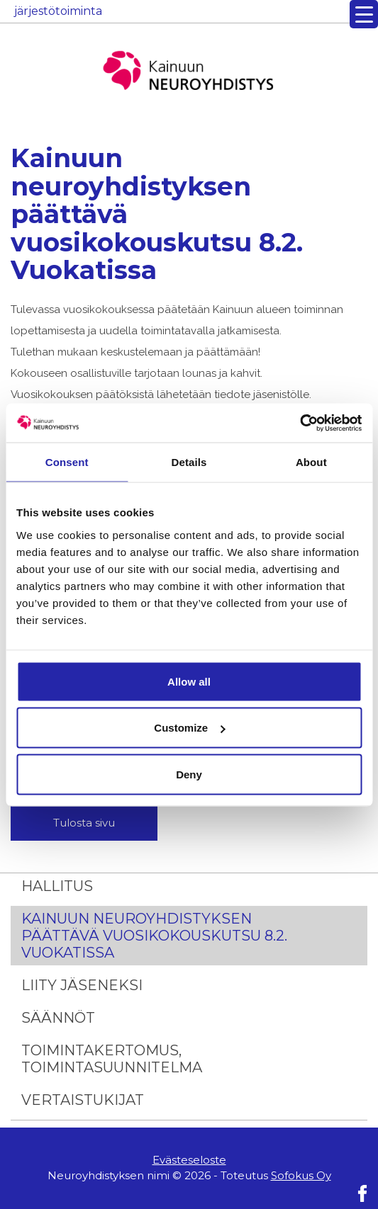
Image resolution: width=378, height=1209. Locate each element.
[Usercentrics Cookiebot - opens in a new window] (300, 423)
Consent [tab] (67, 462)
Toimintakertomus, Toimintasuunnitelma (111, 1059)
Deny (189, 774)
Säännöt (58, 1017)
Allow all (189, 681)
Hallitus (57, 886)
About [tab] (311, 462)
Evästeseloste (189, 1160)
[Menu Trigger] (364, 14)
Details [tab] (189, 462)
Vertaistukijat (82, 1099)
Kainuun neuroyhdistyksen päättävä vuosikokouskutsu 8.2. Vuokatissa (154, 935)
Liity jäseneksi (82, 985)
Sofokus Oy (301, 1175)
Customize (189, 728)
